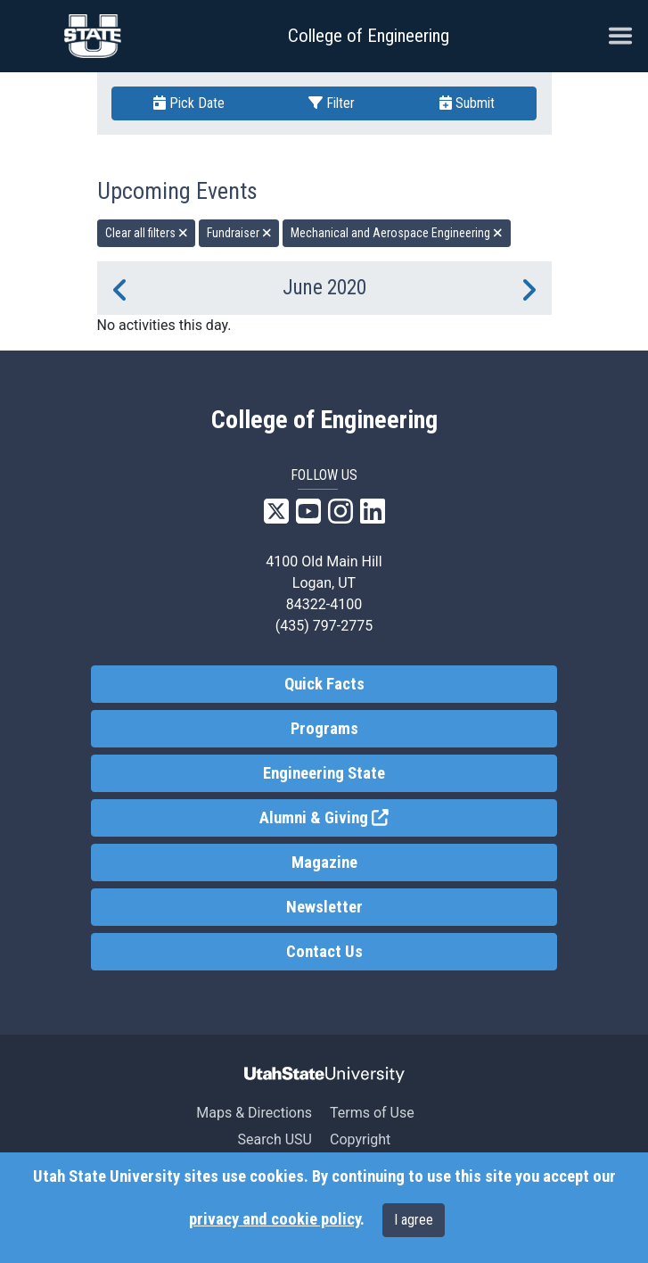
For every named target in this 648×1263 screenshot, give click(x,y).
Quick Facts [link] (324, 684)
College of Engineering (368, 35)
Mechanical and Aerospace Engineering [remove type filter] (397, 233)
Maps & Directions (254, 1112)
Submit (467, 103)
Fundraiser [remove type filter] (239, 233)
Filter (331, 103)
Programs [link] (324, 729)
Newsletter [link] (324, 907)
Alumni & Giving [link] (389, 817)
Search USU (275, 1139)
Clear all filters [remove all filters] (146, 233)
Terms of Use (372, 1112)
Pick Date (189, 103)
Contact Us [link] (324, 952)
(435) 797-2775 (324, 625)
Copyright (360, 1139)
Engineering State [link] (324, 773)
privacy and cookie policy (274, 1219)
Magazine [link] (324, 862)
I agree (413, 1219)
